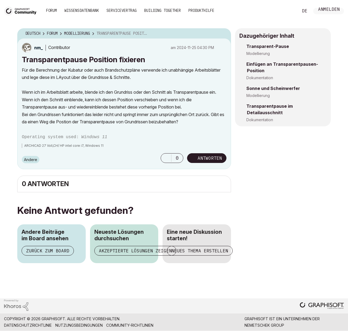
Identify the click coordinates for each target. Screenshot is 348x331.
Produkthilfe (201, 10)
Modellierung (258, 53)
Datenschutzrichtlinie (28, 325)
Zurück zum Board (47, 250)
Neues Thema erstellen (199, 250)
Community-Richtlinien (129, 325)
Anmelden (329, 10)
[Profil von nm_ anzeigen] (38, 47)
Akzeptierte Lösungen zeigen (135, 250)
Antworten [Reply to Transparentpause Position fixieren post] (210, 158)
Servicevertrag (121, 10)
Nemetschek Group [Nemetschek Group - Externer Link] (264, 325)
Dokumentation (259, 77)
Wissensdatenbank (81, 10)
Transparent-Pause (267, 46)
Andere (30, 159)
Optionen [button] (223, 33)
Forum (51, 10)
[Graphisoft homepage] (322, 306)
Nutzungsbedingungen (79, 325)
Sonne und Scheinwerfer (273, 88)
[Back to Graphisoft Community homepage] (22, 10)
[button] (166, 158)
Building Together (162, 10)
